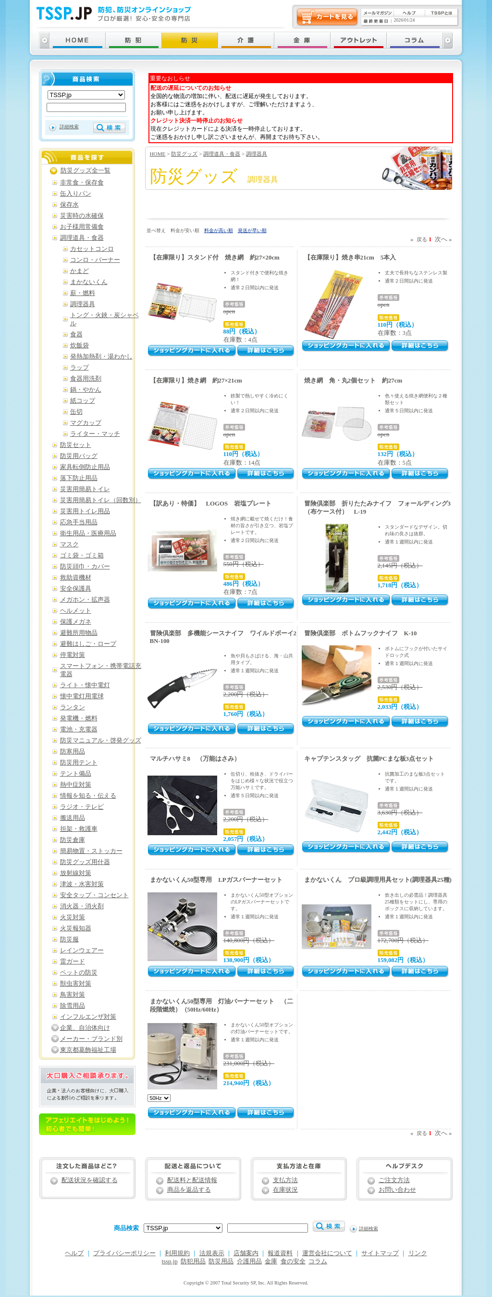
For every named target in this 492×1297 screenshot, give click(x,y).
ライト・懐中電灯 (85, 685)
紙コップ (82, 400)
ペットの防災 (79, 972)
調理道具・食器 (221, 154)
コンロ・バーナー (95, 260)
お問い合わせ (397, 1189)
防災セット (75, 445)
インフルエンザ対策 (88, 1016)
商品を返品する (189, 1189)
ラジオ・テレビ (82, 806)
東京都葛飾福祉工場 (88, 1050)
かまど (79, 271)
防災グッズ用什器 (85, 862)
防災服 (69, 939)
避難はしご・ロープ (88, 644)
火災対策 (72, 917)
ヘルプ (74, 1253)
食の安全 (293, 1261)
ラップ (79, 367)
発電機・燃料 (79, 718)
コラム (317, 1261)
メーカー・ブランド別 (91, 1039)
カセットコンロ (92, 249)
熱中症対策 (75, 784)
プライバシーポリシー (124, 1253)
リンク (417, 1253)
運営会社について (327, 1253)
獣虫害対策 (75, 983)
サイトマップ (380, 1253)
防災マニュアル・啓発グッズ (100, 740)
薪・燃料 (82, 293)
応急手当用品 (79, 522)
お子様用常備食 (82, 226)
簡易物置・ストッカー (91, 851)
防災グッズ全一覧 (86, 170)
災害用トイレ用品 (85, 511)
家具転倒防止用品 (85, 467)
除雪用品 (72, 1005)
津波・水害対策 (82, 884)
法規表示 (211, 1253)
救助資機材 (75, 577)
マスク (69, 544)
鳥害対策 (72, 994)
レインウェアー (82, 950)
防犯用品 (193, 1261)
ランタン (72, 707)
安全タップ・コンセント (94, 895)
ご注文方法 (394, 1180)
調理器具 (256, 154)
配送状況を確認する (90, 1180)
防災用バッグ (79, 456)
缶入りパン (75, 193)
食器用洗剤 (85, 378)
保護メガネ (75, 621)
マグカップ (85, 423)
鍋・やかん (85, 389)
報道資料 (280, 1253)
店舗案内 (246, 1253)
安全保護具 (75, 588)
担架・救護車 (79, 829)
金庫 (271, 1261)
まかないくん (89, 282)
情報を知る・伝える (88, 795)
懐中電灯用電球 (82, 696)
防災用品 (221, 1261)
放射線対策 (75, 873)
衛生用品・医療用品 (88, 533)
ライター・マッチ (95, 434)
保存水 (69, 204)
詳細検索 (69, 126)
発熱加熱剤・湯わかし (101, 356)
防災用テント (79, 762)
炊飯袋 (79, 345)
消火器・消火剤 (82, 906)
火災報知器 (75, 928)
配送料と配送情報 (192, 1180)
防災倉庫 (72, 840)
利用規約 (177, 1253)
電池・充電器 (79, 729)
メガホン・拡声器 (85, 599)
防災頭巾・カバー (85, 566)
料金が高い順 (218, 230)
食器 (76, 334)
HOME (158, 154)
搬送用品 (72, 818)
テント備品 (75, 773)
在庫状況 (285, 1189)
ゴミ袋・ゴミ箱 (82, 555)
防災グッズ (184, 154)
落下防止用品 (79, 478)
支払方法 (285, 1180)
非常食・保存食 (82, 182)
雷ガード (72, 961)
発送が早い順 (252, 230)
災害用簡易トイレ (85, 489)
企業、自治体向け (85, 1028)
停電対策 (72, 655)
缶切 (76, 411)
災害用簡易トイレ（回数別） (100, 500)
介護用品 (249, 1261)
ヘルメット (75, 610)
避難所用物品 (79, 633)
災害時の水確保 (82, 215)
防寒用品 (72, 751)
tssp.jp (170, 1261)
